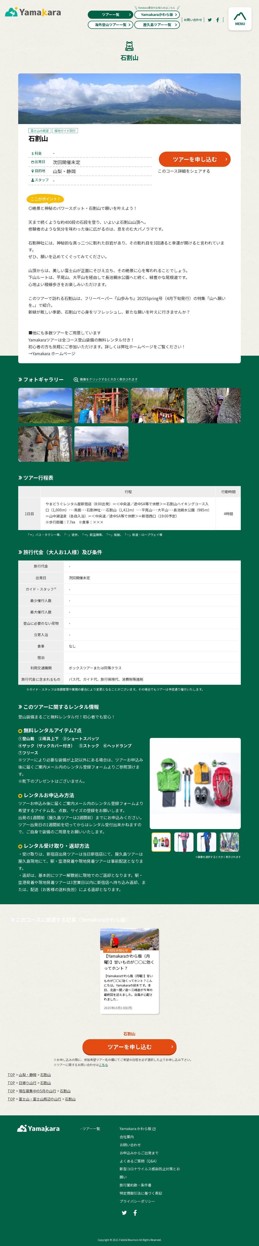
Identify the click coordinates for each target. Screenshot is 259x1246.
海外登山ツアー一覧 (113, 24)
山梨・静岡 (27, 1074)
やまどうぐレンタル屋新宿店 (69, 503)
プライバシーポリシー (137, 1201)
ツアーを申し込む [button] (195, 159)
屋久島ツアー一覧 (160, 24)
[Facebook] (217, 19)
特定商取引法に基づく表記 (141, 1193)
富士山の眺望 (40, 130)
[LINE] (219, 183)
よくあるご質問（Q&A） (139, 1160)
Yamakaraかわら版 (157, 14)
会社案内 (127, 1136)
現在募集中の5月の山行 (37, 1090)
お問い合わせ (193, 19)
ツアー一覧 (117, 14)
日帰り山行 (27, 1082)
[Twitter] (209, 19)
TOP (11, 1074)
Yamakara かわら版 (135, 1128)
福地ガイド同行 (65, 130)
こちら (103, 1064)
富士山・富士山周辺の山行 (40, 1098)
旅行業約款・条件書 (136, 1185)
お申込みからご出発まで (139, 1152)
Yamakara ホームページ (53, 353)
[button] (240, 18)
